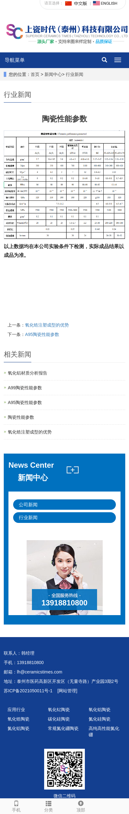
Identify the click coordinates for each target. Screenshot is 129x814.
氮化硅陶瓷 (100, 718)
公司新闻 (28, 504)
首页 (35, 74)
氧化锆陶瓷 (18, 718)
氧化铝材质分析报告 (27, 372)
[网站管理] (67, 690)
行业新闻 (74, 74)
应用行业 (16, 709)
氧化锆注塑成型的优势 (47, 324)
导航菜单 (15, 60)
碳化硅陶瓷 (59, 718)
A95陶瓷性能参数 (42, 334)
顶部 (80, 805)
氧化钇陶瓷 (59, 709)
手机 (16, 805)
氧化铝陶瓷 (100, 709)
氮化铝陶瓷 (18, 728)
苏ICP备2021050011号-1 (28, 690)
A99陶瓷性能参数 (25, 387)
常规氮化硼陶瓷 (63, 728)
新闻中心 (53, 74)
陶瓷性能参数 (21, 417)
